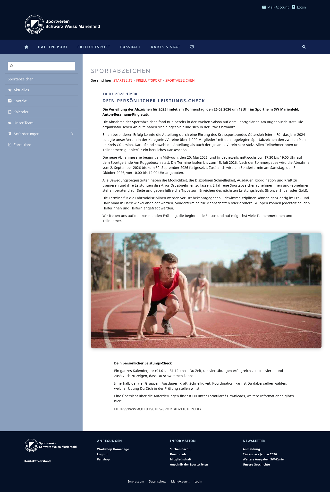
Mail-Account (275, 7)
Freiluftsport (149, 80)
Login (298, 7)
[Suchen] (41, 66)
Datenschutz (157, 481)
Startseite (123, 80)
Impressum (136, 481)
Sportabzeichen (180, 80)
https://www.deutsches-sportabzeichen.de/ (157, 408)
